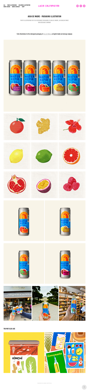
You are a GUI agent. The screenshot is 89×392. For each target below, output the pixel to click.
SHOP (23, 7)
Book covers (7, 7)
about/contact (16, 7)
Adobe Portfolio (47, 383)
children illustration (24, 5)
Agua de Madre (47, 34)
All (4, 5)
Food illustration (12, 5)
